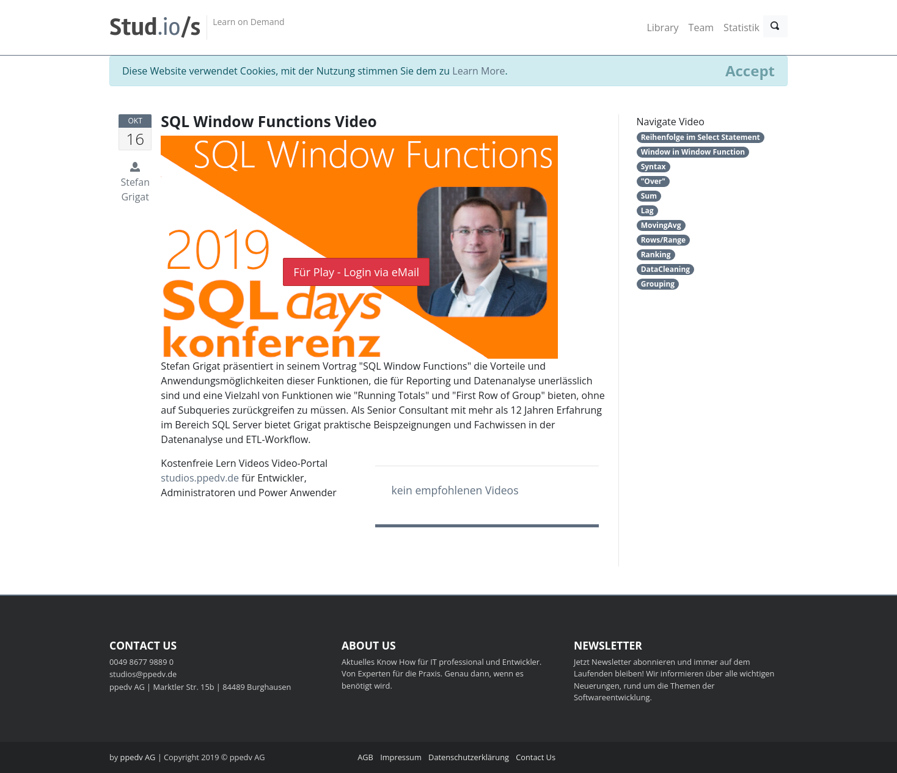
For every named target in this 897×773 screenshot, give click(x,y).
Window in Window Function (693, 152)
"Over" (653, 181)
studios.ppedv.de (200, 478)
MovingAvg (661, 225)
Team (701, 27)
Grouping (658, 284)
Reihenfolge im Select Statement (700, 137)
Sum (649, 196)
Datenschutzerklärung (468, 757)
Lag (647, 210)
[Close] (750, 71)
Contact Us (535, 757)
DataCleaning (665, 269)
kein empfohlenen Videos (454, 490)
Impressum (401, 757)
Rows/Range (663, 240)
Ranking (656, 254)
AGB (365, 757)
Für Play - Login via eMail (356, 272)
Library (662, 27)
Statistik (741, 27)
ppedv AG (138, 757)
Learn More (478, 71)
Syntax (653, 166)
